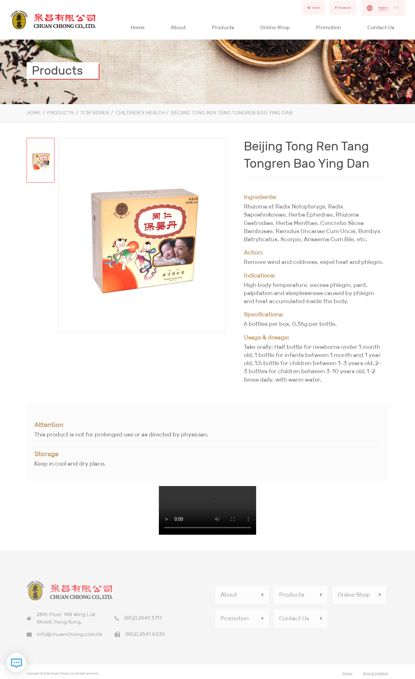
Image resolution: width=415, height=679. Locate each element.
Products (223, 27)
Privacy (347, 675)
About (178, 27)
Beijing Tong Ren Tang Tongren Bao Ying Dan (231, 113)
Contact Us (380, 27)
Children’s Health (140, 113)
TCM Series (94, 113)
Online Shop (275, 27)
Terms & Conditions (375, 675)
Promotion (328, 27)
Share (313, 8)
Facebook (343, 8)
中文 (396, 8)
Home (138, 27)
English (383, 8)
